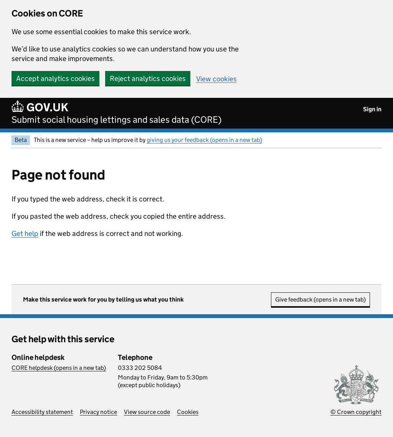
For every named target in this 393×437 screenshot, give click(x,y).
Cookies (187, 412)
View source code (147, 412)
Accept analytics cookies (55, 78)
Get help (25, 233)
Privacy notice (98, 412)
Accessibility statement (42, 412)
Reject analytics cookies (148, 78)
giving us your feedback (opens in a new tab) (204, 139)
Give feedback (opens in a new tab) (320, 299)
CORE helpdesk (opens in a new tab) (59, 367)
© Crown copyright (355, 412)
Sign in (372, 109)
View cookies (216, 78)
